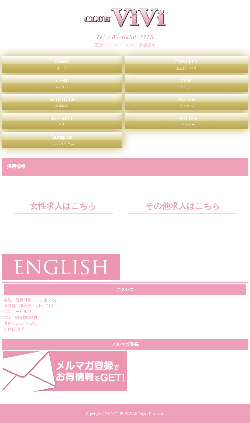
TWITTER (186, 122)
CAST (62, 85)
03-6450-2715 (26, 317)
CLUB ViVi (123, 414)
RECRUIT (62, 122)
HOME (62, 66)
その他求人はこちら (182, 206)
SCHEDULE (62, 103)
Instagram (62, 141)
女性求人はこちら (63, 206)
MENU (186, 85)
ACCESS (186, 103)
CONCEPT (186, 66)
